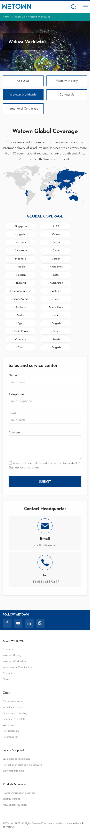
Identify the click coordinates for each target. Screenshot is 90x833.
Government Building (15, 713)
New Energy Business (15, 804)
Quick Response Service (16, 758)
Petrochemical (11, 730)
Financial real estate (14, 718)
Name (13, 375)
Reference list (10, 736)
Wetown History (67, 81)
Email (12, 413)
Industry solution (12, 707)
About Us (19, 16)
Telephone (16, 394)
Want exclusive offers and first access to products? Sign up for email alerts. (44, 465)
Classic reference (12, 701)
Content (14, 432)
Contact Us (67, 94)
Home (6, 16)
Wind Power (10, 724)
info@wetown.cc (45, 545)
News (6, 679)
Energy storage (11, 798)
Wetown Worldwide (23, 94)
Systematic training (13, 770)
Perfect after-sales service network (22, 764)
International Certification (23, 108)
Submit (45, 481)
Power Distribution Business (19, 792)
